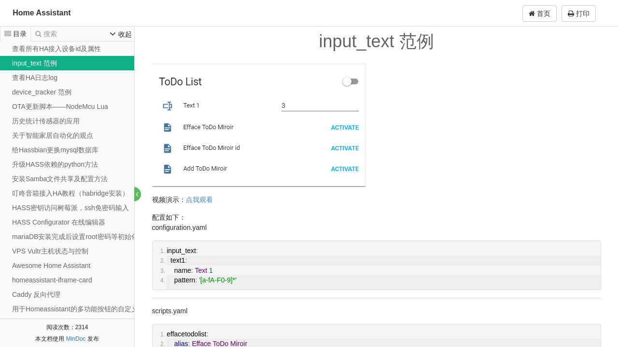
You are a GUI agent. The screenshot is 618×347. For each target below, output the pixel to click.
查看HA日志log (34, 77)
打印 (579, 13)
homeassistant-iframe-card (52, 280)
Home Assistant (41, 13)
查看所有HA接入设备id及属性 (56, 49)
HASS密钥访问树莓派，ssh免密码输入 (70, 208)
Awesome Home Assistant (51, 265)
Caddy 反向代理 (36, 294)
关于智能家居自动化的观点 (52, 135)
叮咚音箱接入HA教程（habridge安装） (70, 193)
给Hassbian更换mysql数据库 (55, 150)
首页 (539, 13)
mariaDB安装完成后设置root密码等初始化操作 (82, 236)
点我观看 (199, 199)
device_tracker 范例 (41, 92)
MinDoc (76, 338)
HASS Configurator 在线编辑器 (58, 222)
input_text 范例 (34, 63)
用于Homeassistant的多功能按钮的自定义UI (78, 309)
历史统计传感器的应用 (46, 121)
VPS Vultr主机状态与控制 (50, 251)
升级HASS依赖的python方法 (55, 164)
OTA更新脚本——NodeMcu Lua (60, 106)
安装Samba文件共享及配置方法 (60, 179)
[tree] (67, 186)
